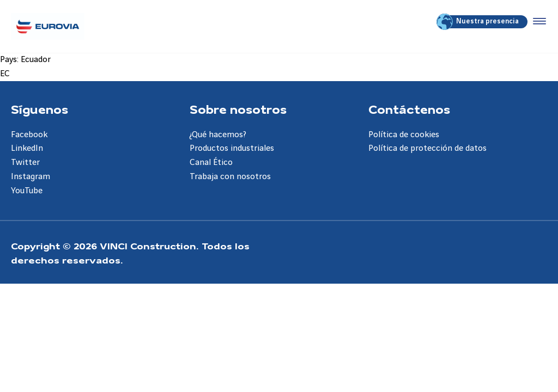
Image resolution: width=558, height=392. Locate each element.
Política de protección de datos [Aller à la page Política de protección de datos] (427, 148)
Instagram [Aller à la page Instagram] (30, 176)
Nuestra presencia (478, 21)
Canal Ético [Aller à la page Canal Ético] (211, 162)
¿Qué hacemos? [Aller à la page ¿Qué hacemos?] (218, 134)
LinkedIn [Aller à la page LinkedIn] (27, 148)
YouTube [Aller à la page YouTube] (27, 190)
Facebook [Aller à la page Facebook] (29, 134)
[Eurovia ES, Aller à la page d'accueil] (47, 26)
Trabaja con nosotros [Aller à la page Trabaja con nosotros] (230, 176)
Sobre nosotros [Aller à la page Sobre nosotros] (238, 109)
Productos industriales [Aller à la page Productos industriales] (232, 148)
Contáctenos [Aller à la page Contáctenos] (409, 109)
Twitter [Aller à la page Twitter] (25, 162)
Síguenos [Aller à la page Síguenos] (39, 109)
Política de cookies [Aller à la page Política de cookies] (403, 134)
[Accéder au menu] (537, 21)
